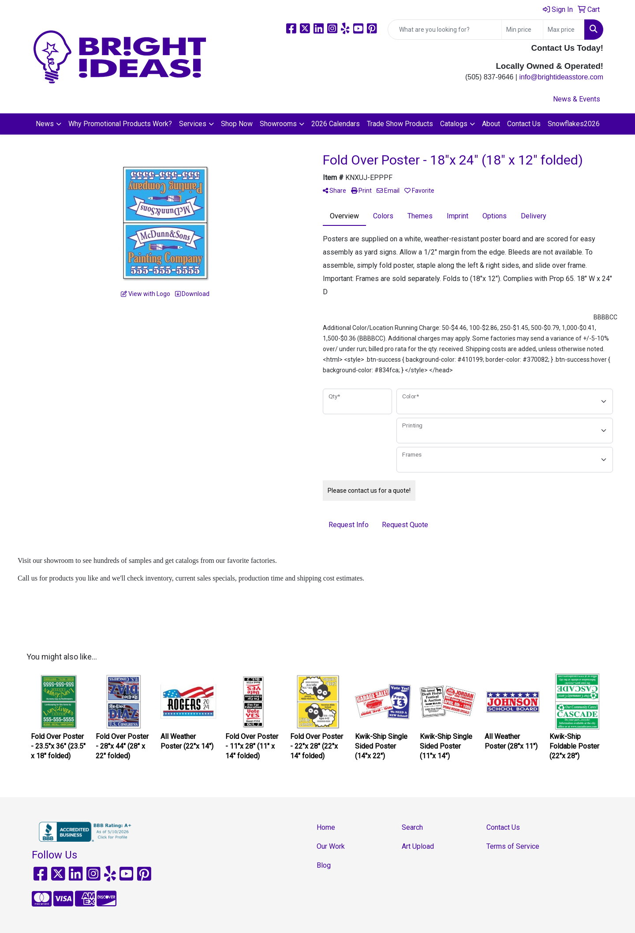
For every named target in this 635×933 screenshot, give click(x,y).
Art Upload (418, 846)
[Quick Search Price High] (564, 29)
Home (326, 827)
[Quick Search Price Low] (522, 29)
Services (192, 124)
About (491, 124)
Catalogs (453, 124)
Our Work (331, 846)
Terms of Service (512, 846)
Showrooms (278, 124)
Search (412, 827)
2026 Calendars (335, 124)
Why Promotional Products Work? (120, 124)
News (45, 124)
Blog (324, 865)
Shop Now (237, 124)
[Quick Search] (445, 29)
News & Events (576, 99)
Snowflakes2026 (574, 124)
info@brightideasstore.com (561, 77)
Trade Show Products (400, 124)
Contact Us (524, 124)
